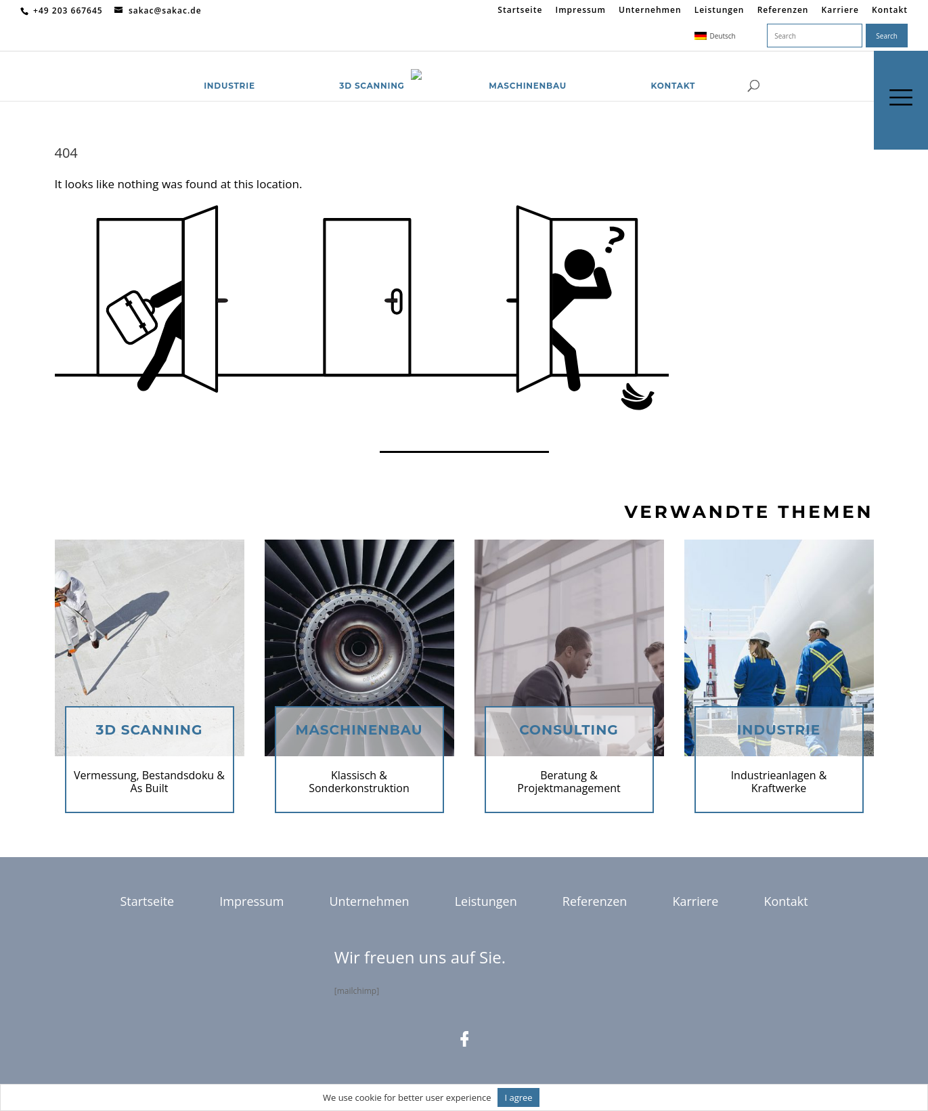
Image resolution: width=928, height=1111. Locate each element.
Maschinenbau (528, 69)
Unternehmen (650, 11)
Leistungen (719, 11)
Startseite (520, 11)
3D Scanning (371, 69)
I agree (518, 1097)
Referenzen (783, 11)
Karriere (840, 11)
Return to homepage (110, 428)
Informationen (575, 1097)
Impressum (580, 11)
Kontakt (890, 11)
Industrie (229, 69)
